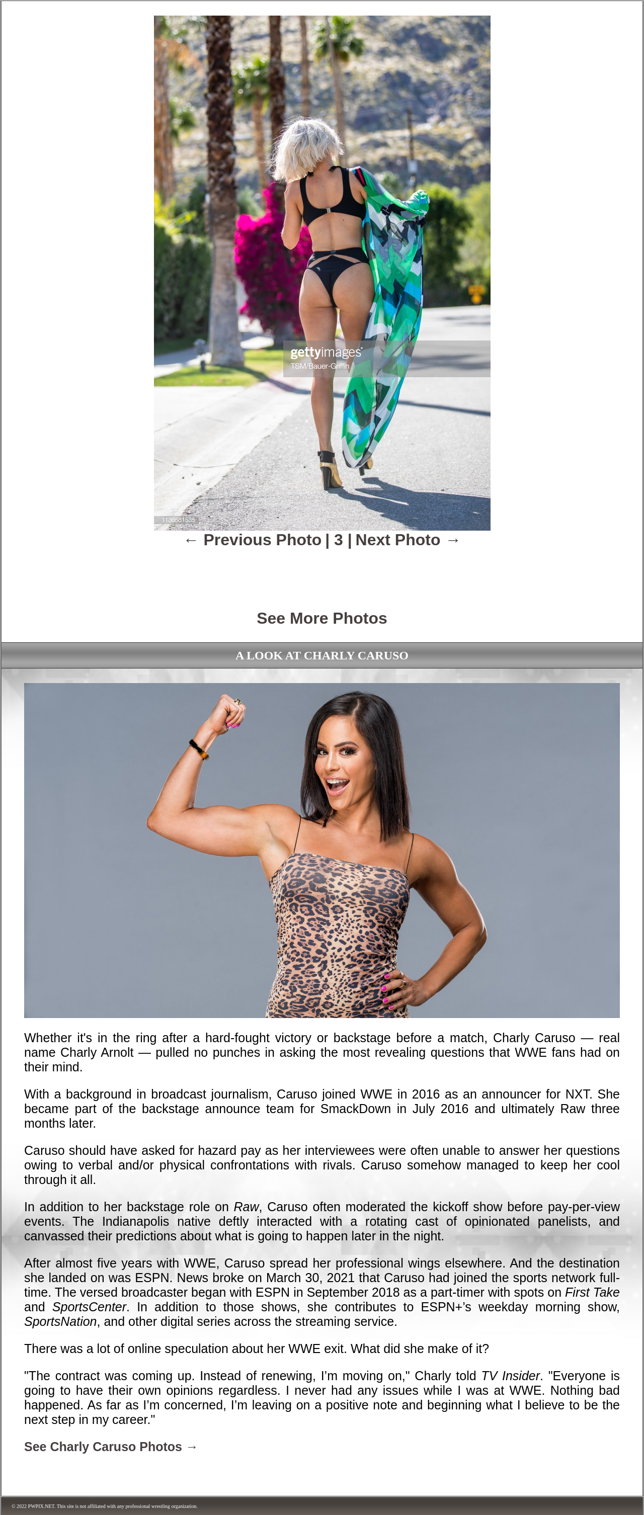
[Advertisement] (322, 572)
